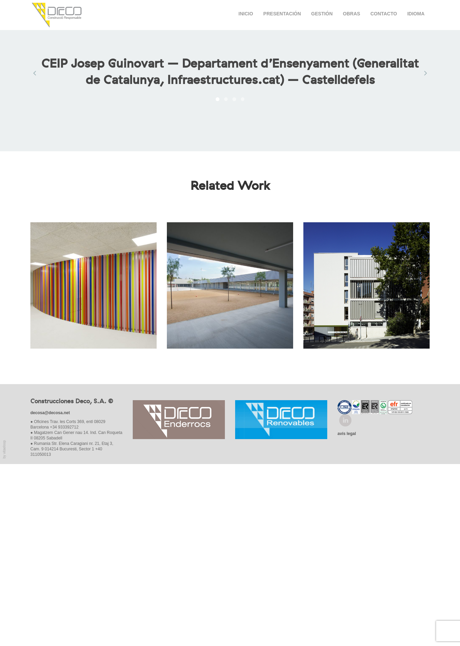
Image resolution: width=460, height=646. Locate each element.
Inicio (246, 14)
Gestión (322, 14)
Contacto (383, 14)
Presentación (282, 14)
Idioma (416, 14)
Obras (351, 14)
